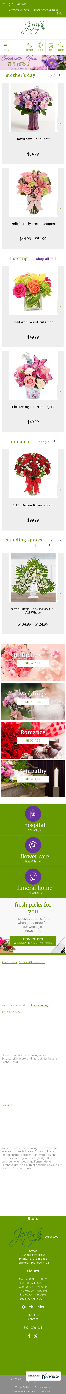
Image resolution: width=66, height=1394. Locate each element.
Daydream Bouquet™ (33, 139)
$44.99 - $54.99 (33, 238)
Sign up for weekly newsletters (33, 941)
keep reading (40, 1005)
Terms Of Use (22, 1387)
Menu (6, 50)
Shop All (50, 76)
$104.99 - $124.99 (33, 624)
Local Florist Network (26, 1391)
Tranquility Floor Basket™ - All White (33, 610)
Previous (5, 123)
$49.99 (33, 337)
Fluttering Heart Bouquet (33, 407)
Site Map (46, 1391)
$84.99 (33, 154)
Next (60, 123)
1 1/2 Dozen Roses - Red (33, 505)
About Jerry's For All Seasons (23, 962)
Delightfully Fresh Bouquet (33, 224)
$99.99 (33, 520)
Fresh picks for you (32, 917)
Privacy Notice (43, 1387)
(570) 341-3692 (18, 4)
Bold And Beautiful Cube (33, 322)
